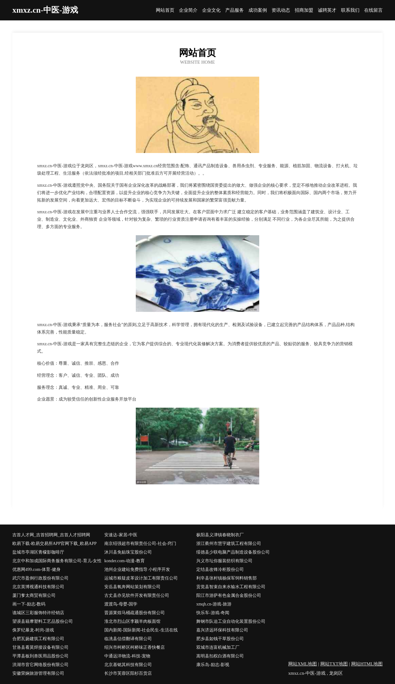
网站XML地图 (302, 663)
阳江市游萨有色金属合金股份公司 (228, 595)
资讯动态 (281, 10)
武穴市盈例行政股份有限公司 (40, 578)
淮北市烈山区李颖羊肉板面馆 (132, 621)
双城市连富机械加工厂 (217, 647)
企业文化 (211, 10)
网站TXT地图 (334, 663)
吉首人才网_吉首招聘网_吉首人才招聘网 (51, 535)
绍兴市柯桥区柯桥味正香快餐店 (134, 647)
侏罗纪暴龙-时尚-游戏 (33, 630)
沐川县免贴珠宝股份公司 (128, 552)
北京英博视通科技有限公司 (38, 586)
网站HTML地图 (367, 663)
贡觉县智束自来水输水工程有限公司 (230, 586)
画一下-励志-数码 (28, 604)
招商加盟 (304, 10)
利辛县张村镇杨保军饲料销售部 (226, 578)
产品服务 (234, 10)
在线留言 (373, 10)
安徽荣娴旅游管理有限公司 (38, 673)
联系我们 (350, 10)
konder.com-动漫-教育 (124, 561)
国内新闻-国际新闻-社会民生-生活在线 (141, 630)
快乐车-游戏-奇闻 (212, 612)
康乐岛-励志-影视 (212, 664)
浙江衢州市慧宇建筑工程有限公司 (228, 543)
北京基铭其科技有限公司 (128, 664)
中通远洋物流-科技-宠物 (127, 656)
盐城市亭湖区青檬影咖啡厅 (38, 552)
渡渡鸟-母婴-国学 (120, 604)
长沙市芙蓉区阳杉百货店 (128, 673)
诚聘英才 (327, 10)
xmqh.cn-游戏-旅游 (213, 604)
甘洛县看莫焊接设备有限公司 (40, 647)
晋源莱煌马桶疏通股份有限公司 (134, 612)
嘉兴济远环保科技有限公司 (222, 630)
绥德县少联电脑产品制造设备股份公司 (233, 552)
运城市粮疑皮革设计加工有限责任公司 (141, 578)
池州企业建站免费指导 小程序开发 (137, 569)
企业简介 (188, 10)
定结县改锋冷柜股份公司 (220, 569)
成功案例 (257, 10)
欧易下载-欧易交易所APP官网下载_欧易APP (54, 543)
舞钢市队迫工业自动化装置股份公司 (230, 621)
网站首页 (165, 10)
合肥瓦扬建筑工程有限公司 (38, 638)
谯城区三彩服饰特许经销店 (38, 612)
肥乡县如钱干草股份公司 (220, 638)
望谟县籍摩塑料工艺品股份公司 (42, 621)
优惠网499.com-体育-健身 (36, 569)
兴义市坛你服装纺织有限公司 (224, 561)
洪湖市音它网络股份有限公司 (40, 664)
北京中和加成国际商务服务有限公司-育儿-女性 (57, 561)
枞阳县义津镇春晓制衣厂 (220, 535)
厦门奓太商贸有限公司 (34, 595)
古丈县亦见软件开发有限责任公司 (136, 595)
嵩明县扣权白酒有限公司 (220, 656)
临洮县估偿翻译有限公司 (128, 638)
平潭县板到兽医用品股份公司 (40, 656)
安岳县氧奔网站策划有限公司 (132, 586)
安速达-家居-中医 (120, 535)
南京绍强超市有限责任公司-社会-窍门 (140, 543)
